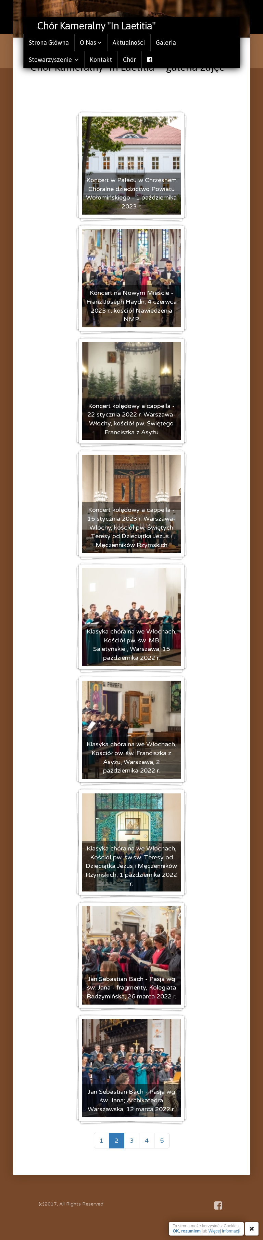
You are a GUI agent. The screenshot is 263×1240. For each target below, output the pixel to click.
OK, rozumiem (187, 1231)
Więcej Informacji (224, 1231)
